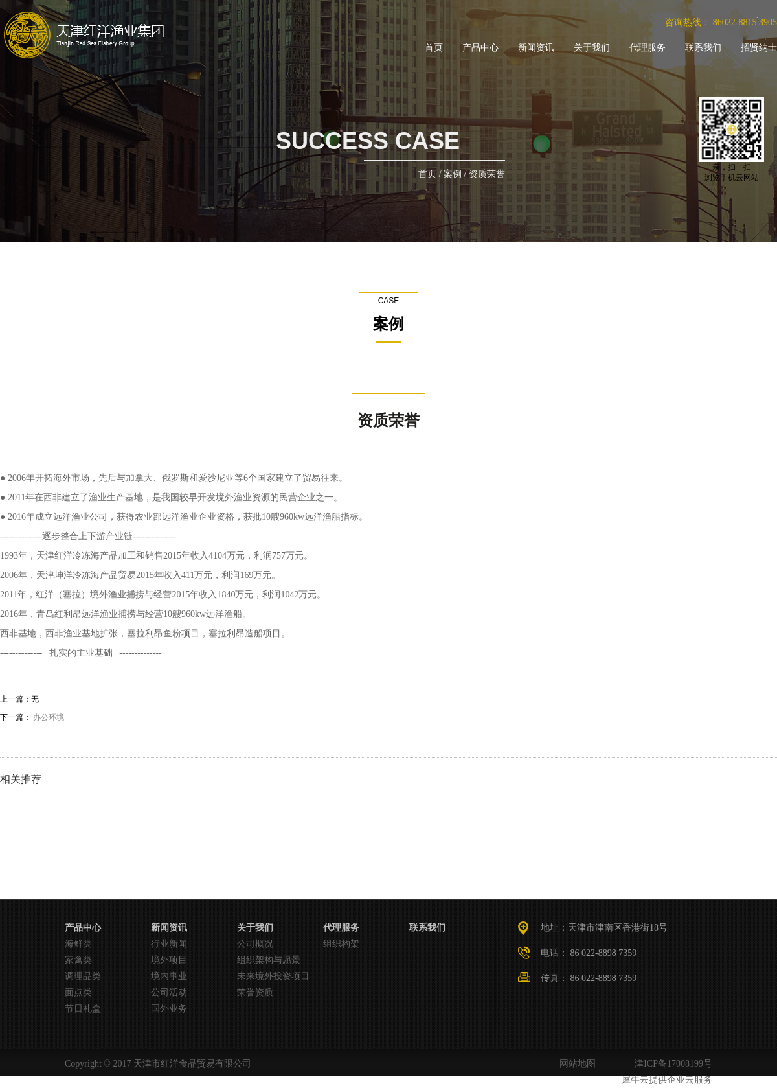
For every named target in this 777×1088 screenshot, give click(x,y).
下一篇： (32, 717)
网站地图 (575, 1064)
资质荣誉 (487, 174)
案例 (453, 174)
